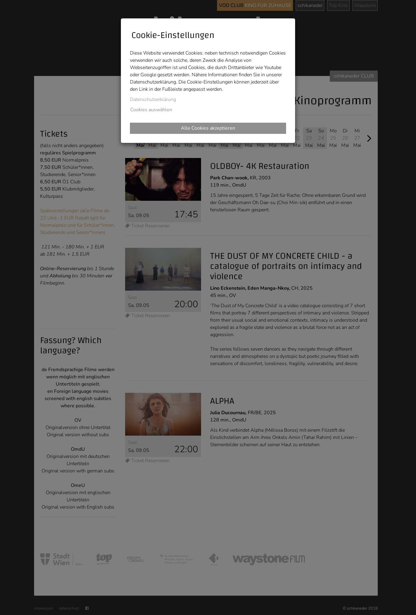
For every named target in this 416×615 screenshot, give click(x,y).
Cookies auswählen (151, 109)
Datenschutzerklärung (153, 99)
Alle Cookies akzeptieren (208, 128)
